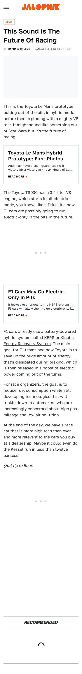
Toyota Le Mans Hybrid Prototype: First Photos (35, 155)
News (9, 22)
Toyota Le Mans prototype (48, 106)
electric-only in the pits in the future (37, 217)
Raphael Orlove (19, 49)
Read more (16, 177)
